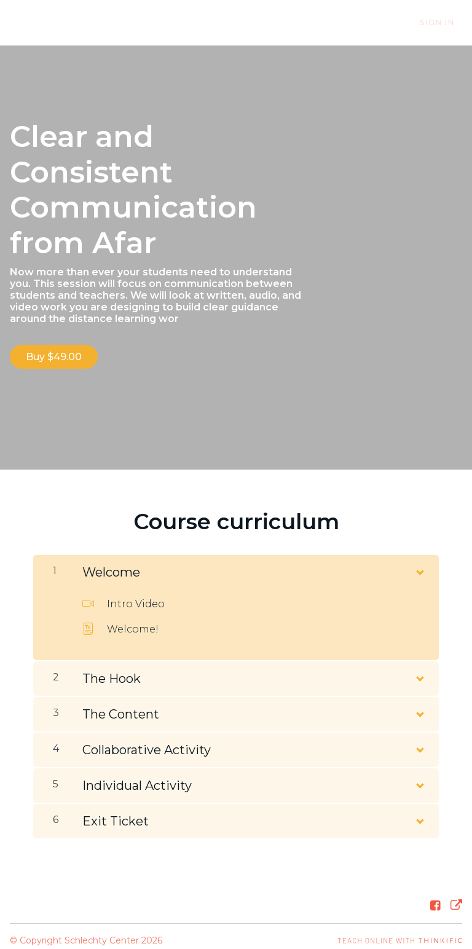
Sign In (445, 23)
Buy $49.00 (54, 357)
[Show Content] (419, 562)
